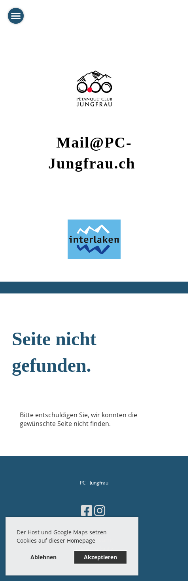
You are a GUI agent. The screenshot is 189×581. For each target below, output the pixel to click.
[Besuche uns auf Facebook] (86, 510)
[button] (98, 542)
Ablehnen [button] (43, 557)
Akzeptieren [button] (100, 557)
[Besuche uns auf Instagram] (99, 510)
